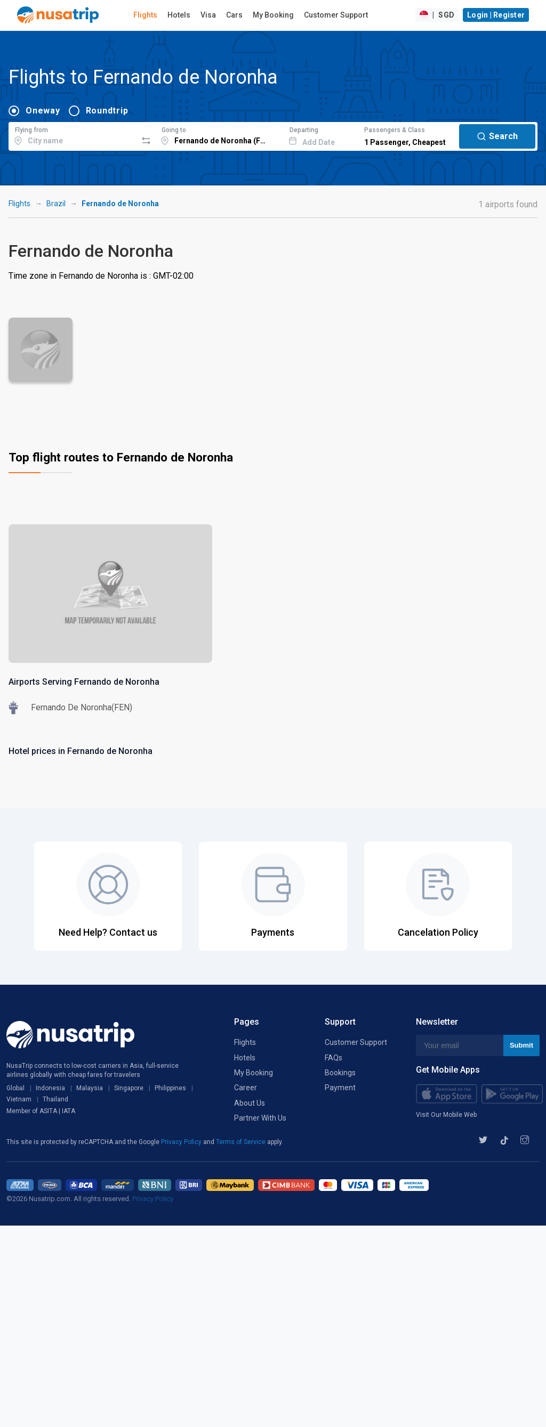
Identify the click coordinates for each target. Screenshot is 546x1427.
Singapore (128, 1088)
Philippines (170, 1088)
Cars (234, 15)
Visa (208, 15)
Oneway (43, 111)
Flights (145, 15)
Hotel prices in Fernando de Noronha (80, 751)
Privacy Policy (182, 1142)
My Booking (273, 15)
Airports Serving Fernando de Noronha (84, 682)
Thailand (55, 1099)
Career (245, 1087)
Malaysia (89, 1088)
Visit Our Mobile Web (446, 1114)
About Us (249, 1103)
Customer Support (336, 15)
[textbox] (73, 135)
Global (15, 1088)
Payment (340, 1087)
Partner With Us (260, 1118)
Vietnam (18, 1099)
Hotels (178, 15)
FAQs (333, 1057)
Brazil (56, 203)
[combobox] (73, 135)
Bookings (340, 1072)
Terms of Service (241, 1142)
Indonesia (50, 1088)
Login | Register (496, 15)
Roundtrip (107, 111)
